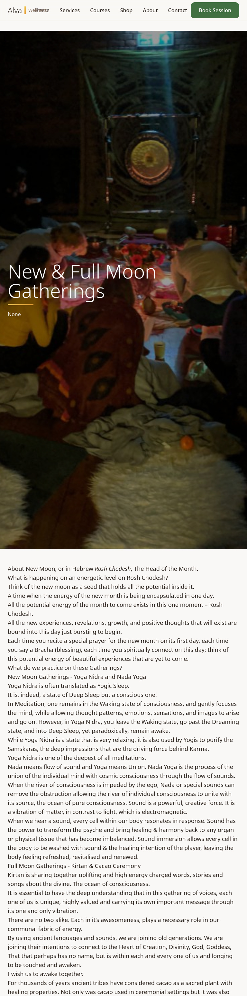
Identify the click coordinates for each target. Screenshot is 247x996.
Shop (126, 10)
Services (70, 10)
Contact (177, 10)
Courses (100, 10)
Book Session (215, 10)
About (150, 10)
